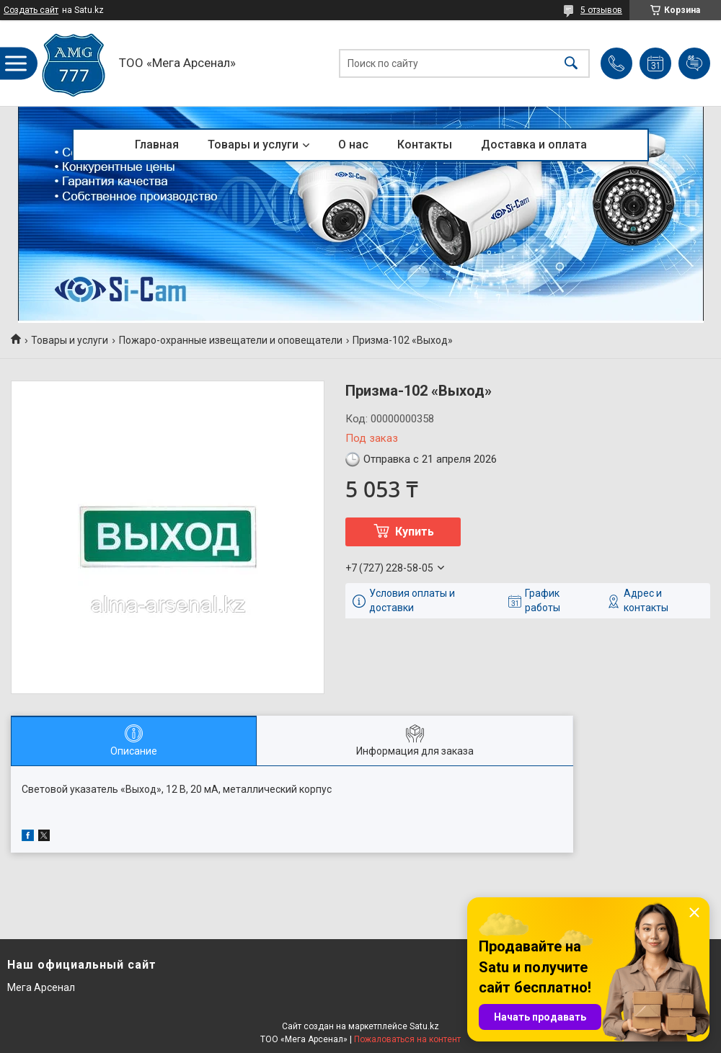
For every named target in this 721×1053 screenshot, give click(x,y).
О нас (353, 144)
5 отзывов (601, 10)
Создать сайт (31, 10)
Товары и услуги (253, 144)
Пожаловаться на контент (407, 1039)
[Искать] (571, 63)
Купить (414, 531)
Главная (157, 144)
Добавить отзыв (694, 63)
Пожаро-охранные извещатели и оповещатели (230, 340)
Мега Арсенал (41, 987)
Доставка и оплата (534, 144)
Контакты (424, 144)
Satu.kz (424, 1026)
